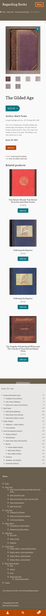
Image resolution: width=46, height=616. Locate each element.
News (11, 573)
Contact (7, 583)
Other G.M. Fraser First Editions (17, 405)
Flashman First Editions (14, 399)
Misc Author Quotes (14, 454)
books (10, 159)
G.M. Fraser (8, 510)
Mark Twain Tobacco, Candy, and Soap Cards (24, 499)
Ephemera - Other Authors (15, 425)
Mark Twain (10, 12)
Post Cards (13, 535)
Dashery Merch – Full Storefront (20, 560)
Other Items (8, 533)
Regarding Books (14, 4)
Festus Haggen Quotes (15, 447)
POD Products (9, 547)
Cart (36, 611)
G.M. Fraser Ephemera (13, 402)
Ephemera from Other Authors (19, 530)
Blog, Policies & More (12, 564)
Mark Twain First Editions (22, 12)
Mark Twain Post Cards (17, 495)
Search (23, 612)
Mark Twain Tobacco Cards (15, 418)
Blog (11, 566)
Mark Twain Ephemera (13, 412)
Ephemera (13, 543)
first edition (16, 159)
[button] (37, 29)
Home (3, 12)
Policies (12, 569)
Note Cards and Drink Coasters (16, 441)
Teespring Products (12, 464)
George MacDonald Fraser (12, 395)
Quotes (8, 444)
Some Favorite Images (22, 579)
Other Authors (8, 421)
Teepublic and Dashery (13, 460)
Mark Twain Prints (15, 507)
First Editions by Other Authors (19, 526)
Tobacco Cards (14, 539)
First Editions (10, 428)
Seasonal (9, 457)
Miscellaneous (10, 438)
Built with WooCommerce (10, 605)
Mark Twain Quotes (14, 451)
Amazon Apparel (11, 434)
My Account (7, 612)
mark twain (23, 159)
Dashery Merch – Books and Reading (21, 552)
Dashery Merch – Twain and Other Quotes (23, 549)
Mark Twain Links (15, 577)
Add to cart (11, 148)
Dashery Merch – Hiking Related (20, 556)
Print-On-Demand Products (12, 431)
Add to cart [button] (23, 211)
